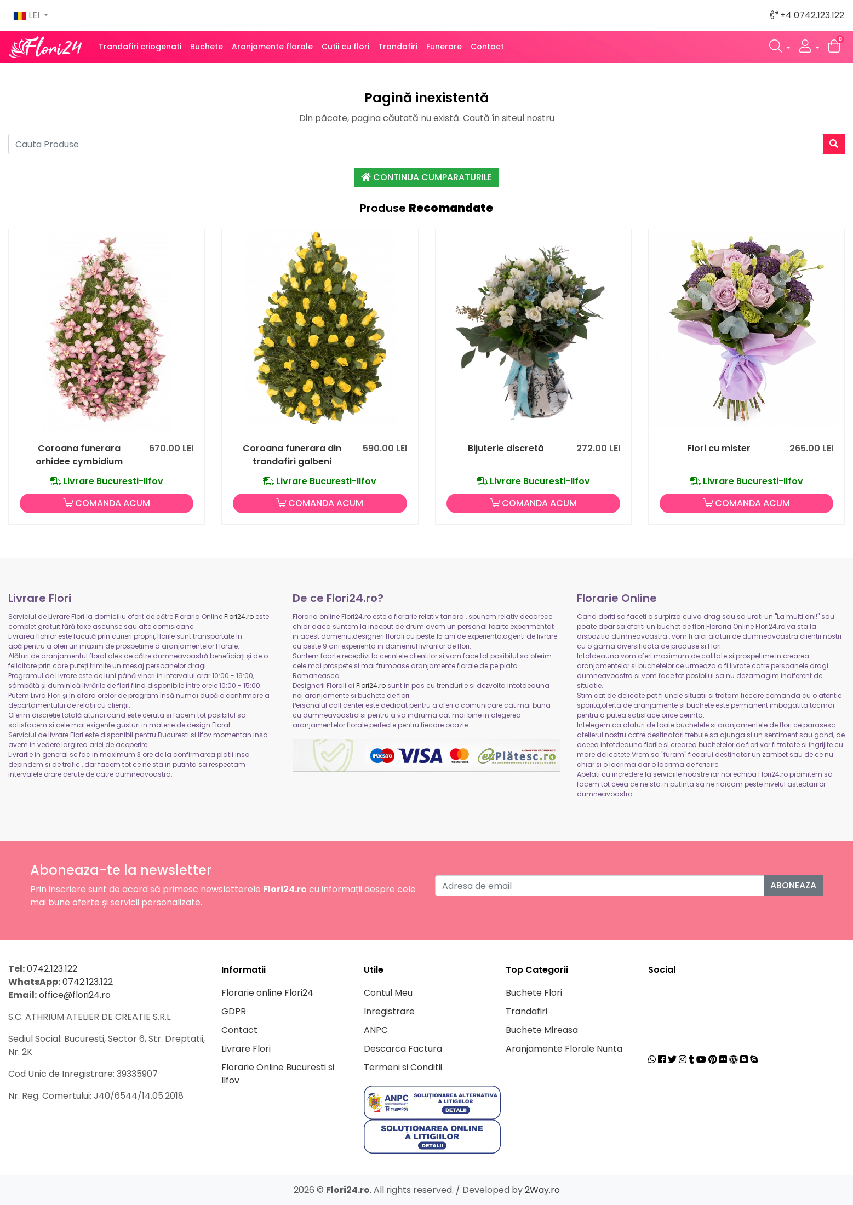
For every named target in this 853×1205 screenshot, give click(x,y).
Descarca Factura (403, 1048)
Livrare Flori (246, 1048)
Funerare (444, 46)
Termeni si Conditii (403, 1067)
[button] (780, 47)
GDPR (233, 1011)
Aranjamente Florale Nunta (564, 1048)
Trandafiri (397, 46)
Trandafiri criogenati (140, 46)
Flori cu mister (719, 448)
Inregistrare (389, 1011)
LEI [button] (27, 15)
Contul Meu (388, 992)
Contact (487, 46)
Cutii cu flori (345, 46)
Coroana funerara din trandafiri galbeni (292, 455)
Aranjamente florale (272, 46)
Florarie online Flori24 (267, 992)
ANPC (376, 1030)
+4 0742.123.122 (807, 15)
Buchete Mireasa (542, 1030)
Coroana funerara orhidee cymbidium (79, 455)
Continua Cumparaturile (426, 177)
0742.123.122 (52, 968)
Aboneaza (793, 885)
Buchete (206, 46)
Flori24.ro (239, 616)
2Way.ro (542, 1190)
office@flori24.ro (75, 995)
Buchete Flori (534, 992)
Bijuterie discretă (506, 448)
